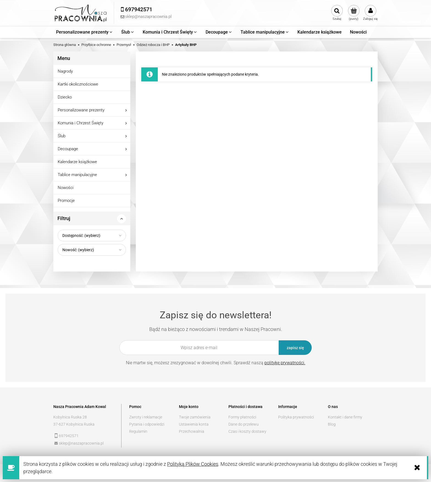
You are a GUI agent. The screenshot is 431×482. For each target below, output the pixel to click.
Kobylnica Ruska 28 (70, 417)
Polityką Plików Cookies (192, 464)
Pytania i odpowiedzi (146, 424)
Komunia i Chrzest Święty (80, 123)
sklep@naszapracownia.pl (81, 443)
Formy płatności (242, 417)
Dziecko (65, 97)
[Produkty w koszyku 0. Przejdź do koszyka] (353, 13)
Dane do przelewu (243, 424)
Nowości (65, 187)
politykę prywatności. (284, 362)
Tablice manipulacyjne (77, 174)
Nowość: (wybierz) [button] (78, 250)
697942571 (69, 436)
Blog (332, 424)
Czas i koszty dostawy (247, 431)
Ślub (61, 135)
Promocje (66, 200)
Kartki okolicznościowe (78, 84)
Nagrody (65, 71)
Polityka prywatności (296, 417)
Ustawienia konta (194, 424)
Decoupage (68, 148)
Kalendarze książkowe (77, 161)
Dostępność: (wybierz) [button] (81, 235)
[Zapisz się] (295, 347)
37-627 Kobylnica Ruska (74, 424)
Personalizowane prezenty (81, 110)
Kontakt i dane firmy (345, 417)
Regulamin (138, 431)
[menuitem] (84, 32)
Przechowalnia (191, 431)
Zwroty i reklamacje (145, 417)
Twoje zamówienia (195, 417)
